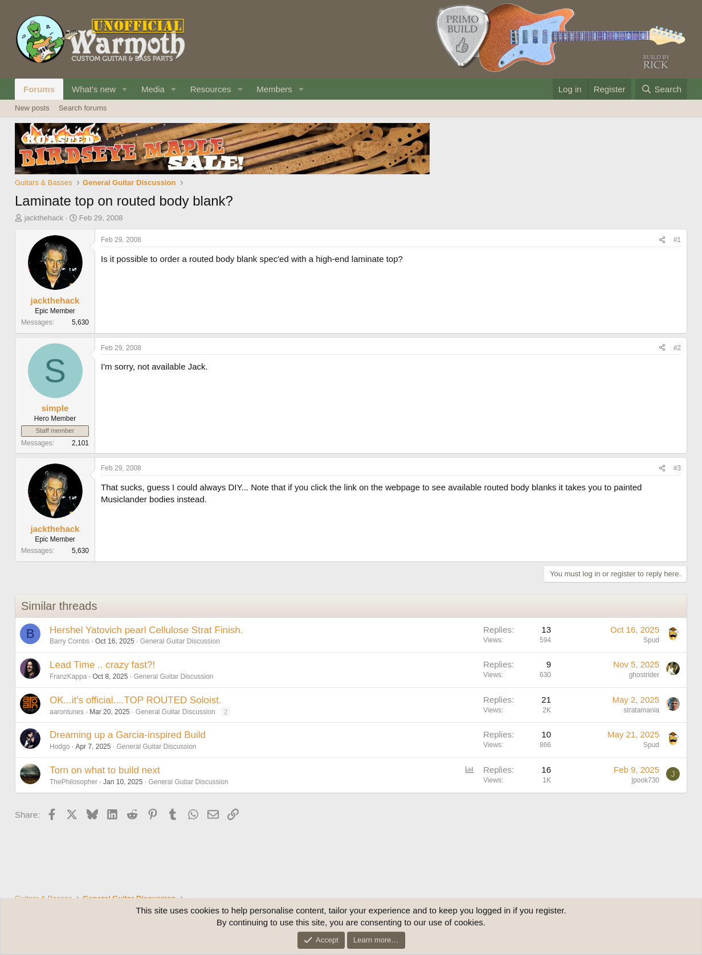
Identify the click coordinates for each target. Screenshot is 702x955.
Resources (210, 89)
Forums (39, 89)
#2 (677, 348)
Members (274, 89)
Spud (651, 640)
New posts (32, 108)
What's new (94, 89)
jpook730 (645, 780)
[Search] (661, 89)
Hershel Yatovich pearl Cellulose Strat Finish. (146, 630)
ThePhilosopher (73, 782)
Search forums (83, 108)
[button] (125, 89)
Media (153, 89)
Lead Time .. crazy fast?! (102, 664)
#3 (677, 468)
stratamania (641, 710)
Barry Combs (69, 641)
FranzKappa (68, 677)
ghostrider (644, 675)
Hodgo (60, 747)
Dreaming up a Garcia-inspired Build (128, 734)
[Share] (662, 240)
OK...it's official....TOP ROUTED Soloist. (136, 700)
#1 (677, 240)
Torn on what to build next (105, 770)
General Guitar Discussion (180, 641)
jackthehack (44, 218)
